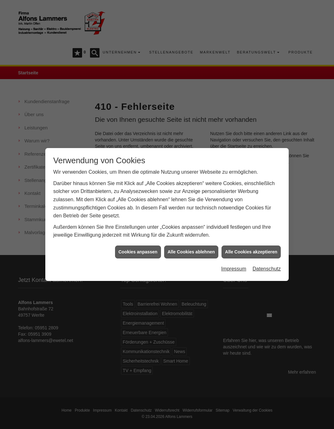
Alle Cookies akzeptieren (251, 242)
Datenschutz (267, 259)
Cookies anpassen (138, 242)
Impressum (233, 259)
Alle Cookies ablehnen (191, 242)
